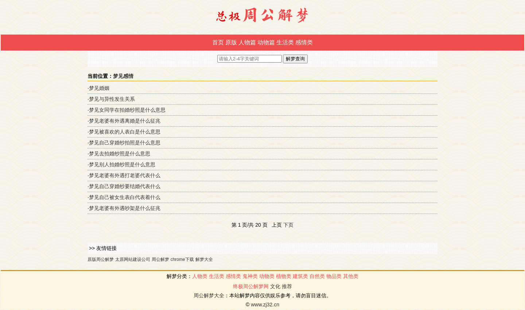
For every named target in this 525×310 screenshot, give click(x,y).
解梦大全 (204, 259)
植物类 (283, 276)
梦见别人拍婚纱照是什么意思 (122, 164)
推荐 (287, 286)
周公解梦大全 (209, 295)
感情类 (304, 42)
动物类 (267, 276)
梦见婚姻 (99, 88)
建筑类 (300, 276)
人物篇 (247, 42)
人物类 (199, 276)
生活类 (285, 42)
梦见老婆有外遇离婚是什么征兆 (124, 121)
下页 (288, 225)
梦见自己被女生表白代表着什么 (124, 197)
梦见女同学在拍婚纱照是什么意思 (127, 110)
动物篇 (266, 42)
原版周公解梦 (101, 259)
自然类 (317, 276)
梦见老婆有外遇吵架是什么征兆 (124, 208)
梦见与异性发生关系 (112, 99)
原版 (231, 42)
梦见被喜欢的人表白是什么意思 (124, 132)
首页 (218, 42)
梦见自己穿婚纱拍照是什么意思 (124, 143)
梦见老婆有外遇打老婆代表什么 (124, 175)
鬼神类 (250, 276)
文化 (275, 286)
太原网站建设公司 (132, 259)
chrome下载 (182, 259)
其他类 (350, 276)
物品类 (334, 276)
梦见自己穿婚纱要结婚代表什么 (124, 186)
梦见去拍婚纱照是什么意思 (119, 153)
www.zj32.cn (265, 304)
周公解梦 (160, 259)
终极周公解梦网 (251, 286)
